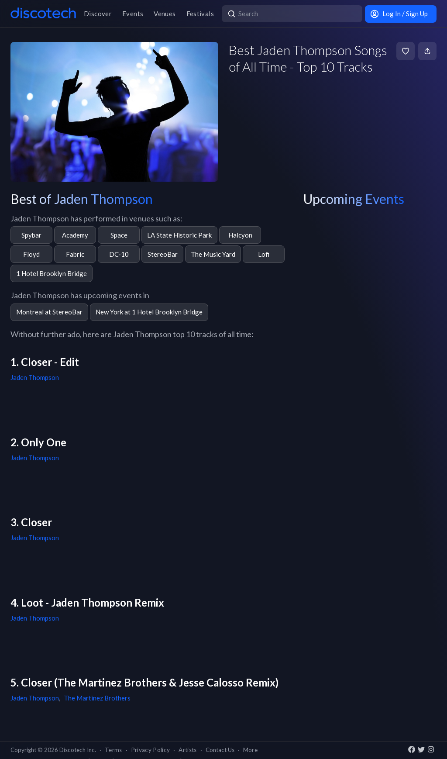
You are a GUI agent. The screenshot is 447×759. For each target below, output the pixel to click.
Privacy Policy (150, 749)
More (250, 749)
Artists (187, 749)
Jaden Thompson (34, 377)
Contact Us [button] (220, 749)
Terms (113, 749)
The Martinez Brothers (97, 698)
